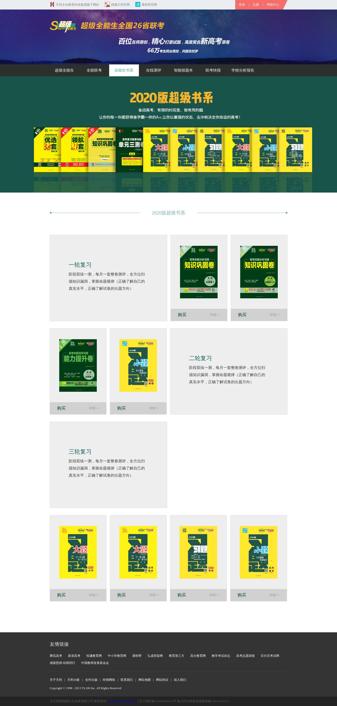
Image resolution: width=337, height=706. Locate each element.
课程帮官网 (146, 4)
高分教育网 (198, 656)
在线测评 (153, 70)
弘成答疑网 (155, 656)
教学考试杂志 (221, 656)
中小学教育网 (117, 656)
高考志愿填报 (245, 656)
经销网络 (109, 680)
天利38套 (73, 680)
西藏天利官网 (117, 4)
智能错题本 (183, 70)
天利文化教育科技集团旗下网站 (74, 4)
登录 (242, 4)
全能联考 (94, 70)
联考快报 (213, 70)
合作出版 (91, 680)
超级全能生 (64, 70)
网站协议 (162, 680)
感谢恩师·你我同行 (62, 663)
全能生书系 (123, 70)
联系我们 (127, 680)
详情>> (215, 315)
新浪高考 (74, 656)
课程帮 (137, 656)
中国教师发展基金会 (95, 663)
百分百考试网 (270, 656)
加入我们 (180, 680)
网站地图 (144, 680)
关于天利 (56, 680)
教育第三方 (176, 656)
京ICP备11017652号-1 (122, 701)
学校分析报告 (242, 70)
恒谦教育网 (94, 656)
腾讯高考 (56, 656)
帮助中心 (273, 4)
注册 (256, 4)
